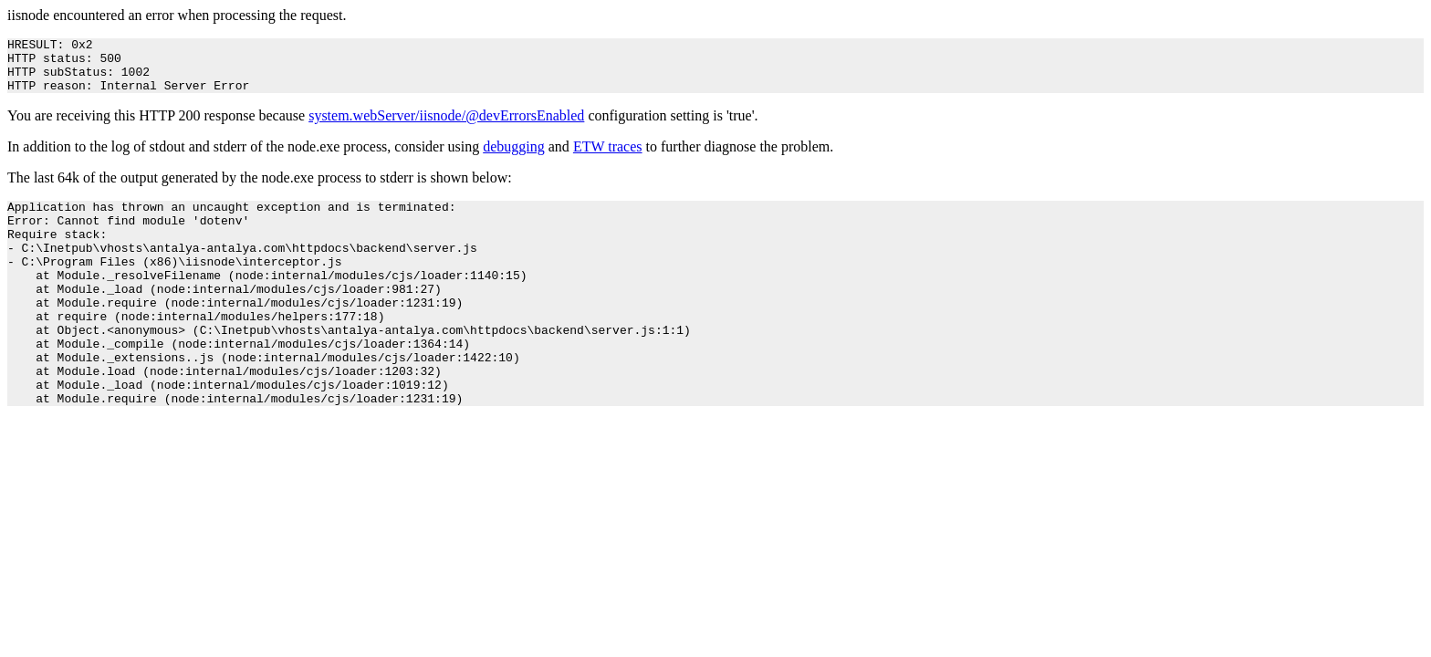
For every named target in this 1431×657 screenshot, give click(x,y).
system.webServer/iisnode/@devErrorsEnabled (446, 126)
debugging (514, 157)
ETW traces (607, 157)
